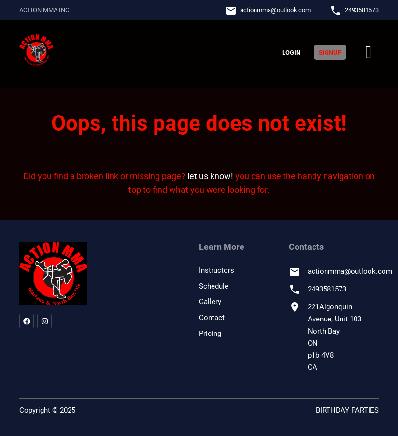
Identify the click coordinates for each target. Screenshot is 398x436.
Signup (330, 52)
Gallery (210, 301)
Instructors (216, 270)
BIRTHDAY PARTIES (347, 410)
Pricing (210, 333)
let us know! (210, 176)
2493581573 (362, 10)
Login (291, 52)
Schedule (213, 286)
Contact (212, 317)
